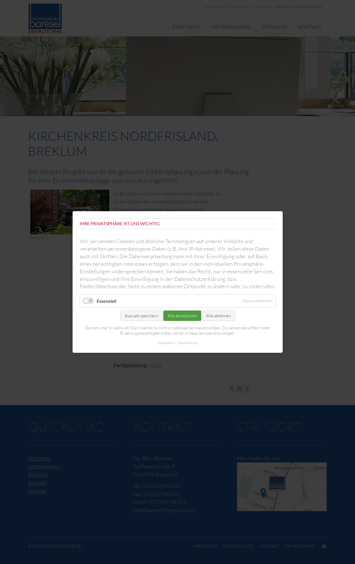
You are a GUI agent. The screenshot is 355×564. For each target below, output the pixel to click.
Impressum (166, 342)
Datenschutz (188, 342)
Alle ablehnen (218, 315)
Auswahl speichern (141, 315)
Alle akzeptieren (182, 315)
